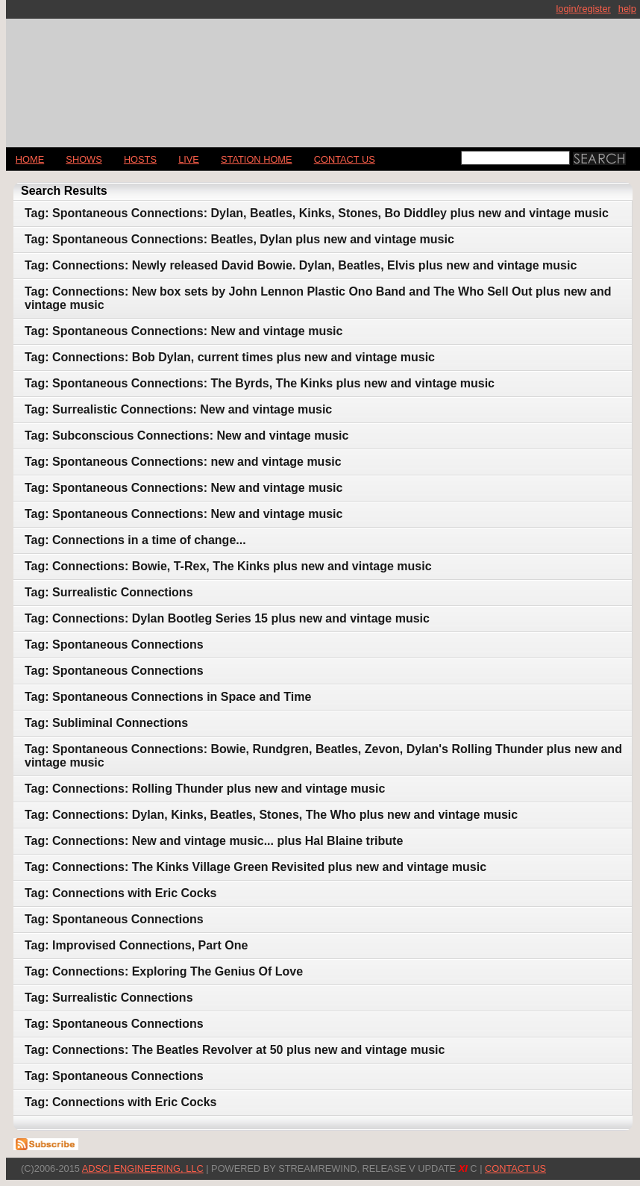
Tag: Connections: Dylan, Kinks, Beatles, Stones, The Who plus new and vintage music (271, 814)
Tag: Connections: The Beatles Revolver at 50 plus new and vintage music (235, 1049)
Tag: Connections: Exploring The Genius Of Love (164, 971)
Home (30, 159)
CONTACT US (344, 159)
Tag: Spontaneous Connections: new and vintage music (183, 461)
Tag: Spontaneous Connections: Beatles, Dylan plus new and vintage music (239, 239)
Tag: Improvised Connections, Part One (136, 945)
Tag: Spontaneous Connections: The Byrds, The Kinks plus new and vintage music (260, 383)
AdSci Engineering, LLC (143, 1168)
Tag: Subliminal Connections (106, 723)
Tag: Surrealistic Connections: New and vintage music (178, 409)
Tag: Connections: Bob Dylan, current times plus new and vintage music (230, 357)
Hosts (140, 159)
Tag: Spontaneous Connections (114, 644)
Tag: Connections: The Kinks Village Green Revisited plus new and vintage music (255, 867)
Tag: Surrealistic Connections (109, 592)
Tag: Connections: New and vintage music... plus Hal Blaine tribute (214, 840)
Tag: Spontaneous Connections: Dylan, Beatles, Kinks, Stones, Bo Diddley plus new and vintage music (317, 213)
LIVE (188, 159)
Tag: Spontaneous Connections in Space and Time (168, 696)
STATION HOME (256, 159)
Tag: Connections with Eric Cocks (121, 893)
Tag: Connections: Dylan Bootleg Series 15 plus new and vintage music (227, 618)
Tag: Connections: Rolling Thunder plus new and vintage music (205, 788)
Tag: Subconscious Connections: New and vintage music (186, 435)
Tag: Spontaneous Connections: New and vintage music (183, 331)
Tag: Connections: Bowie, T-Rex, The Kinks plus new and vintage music (228, 566)
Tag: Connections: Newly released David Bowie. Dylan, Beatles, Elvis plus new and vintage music (301, 265)
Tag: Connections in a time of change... (135, 540)
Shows (83, 159)
